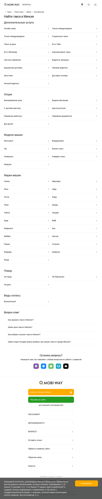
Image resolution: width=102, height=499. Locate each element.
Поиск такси (19, 12)
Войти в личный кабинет (51, 392)
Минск (29, 12)
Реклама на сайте (38, 400)
